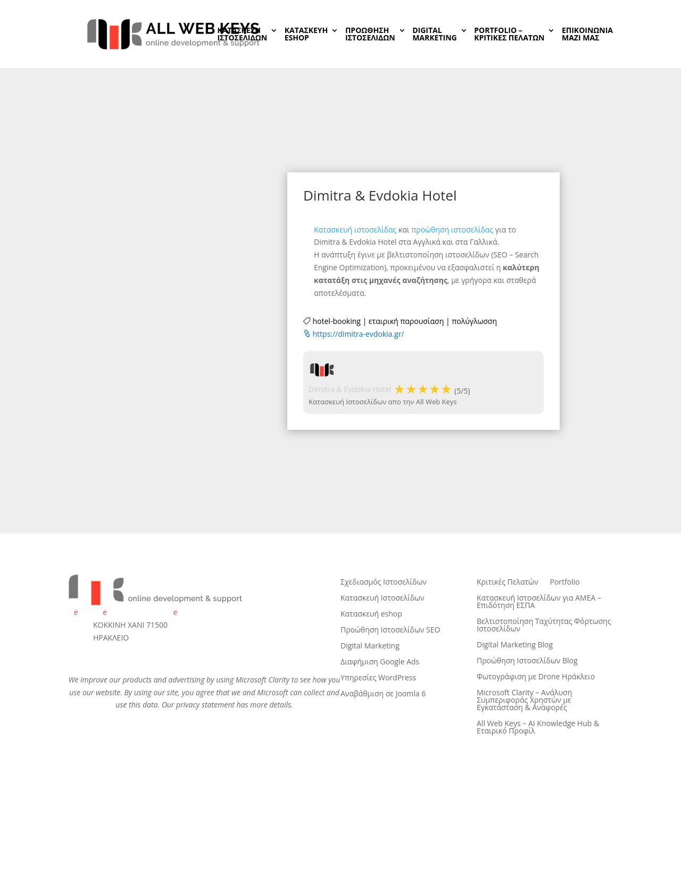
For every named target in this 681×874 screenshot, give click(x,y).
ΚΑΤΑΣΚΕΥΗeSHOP (306, 35)
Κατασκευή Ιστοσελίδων (382, 598)
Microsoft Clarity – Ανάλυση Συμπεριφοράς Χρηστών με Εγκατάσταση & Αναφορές (524, 700)
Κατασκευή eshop (371, 614)
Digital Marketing (370, 646)
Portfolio (565, 582)
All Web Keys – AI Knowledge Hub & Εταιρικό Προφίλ (538, 728)
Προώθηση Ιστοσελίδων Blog (527, 661)
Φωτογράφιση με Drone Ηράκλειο (536, 677)
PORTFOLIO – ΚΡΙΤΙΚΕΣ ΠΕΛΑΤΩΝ (509, 35)
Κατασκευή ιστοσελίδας (355, 229)
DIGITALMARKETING (434, 35)
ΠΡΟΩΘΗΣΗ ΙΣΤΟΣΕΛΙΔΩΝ (370, 35)
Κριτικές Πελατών (507, 582)
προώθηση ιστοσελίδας (452, 229)
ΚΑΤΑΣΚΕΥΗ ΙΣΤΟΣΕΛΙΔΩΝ (242, 35)
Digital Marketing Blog (515, 645)
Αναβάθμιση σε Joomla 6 (383, 694)
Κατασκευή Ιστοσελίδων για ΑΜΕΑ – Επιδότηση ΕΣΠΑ (539, 602)
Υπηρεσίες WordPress (378, 678)
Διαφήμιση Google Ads (379, 662)
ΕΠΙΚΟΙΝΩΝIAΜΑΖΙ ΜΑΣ (587, 35)
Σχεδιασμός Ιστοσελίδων (383, 582)
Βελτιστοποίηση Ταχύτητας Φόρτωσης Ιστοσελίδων (544, 626)
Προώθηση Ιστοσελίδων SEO (390, 630)
